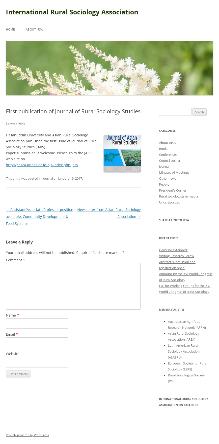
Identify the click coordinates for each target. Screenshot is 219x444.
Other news (167, 178)
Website (12, 353)
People (164, 184)
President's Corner (172, 190)
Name (12, 315)
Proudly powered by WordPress (27, 435)
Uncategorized (169, 202)
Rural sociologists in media (178, 196)
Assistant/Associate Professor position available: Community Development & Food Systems (39, 216)
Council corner (169, 160)
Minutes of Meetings (174, 172)
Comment (15, 260)
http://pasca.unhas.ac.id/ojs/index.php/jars (42, 164)
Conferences (168, 154)
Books (163, 148)
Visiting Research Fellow (176, 256)
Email (12, 334)
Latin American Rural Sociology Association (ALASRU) (184, 351)
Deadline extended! (173, 250)
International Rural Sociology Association (72, 11)
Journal (47, 178)
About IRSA (34, 29)
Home (10, 29)
